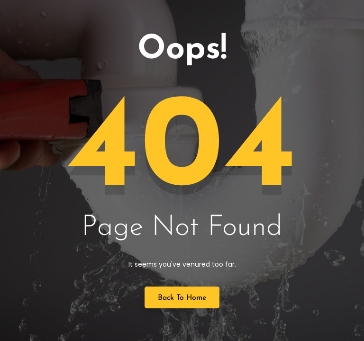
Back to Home (182, 298)
